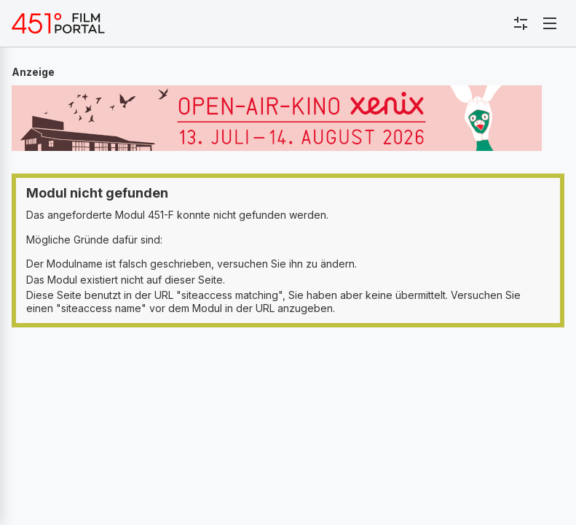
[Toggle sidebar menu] (520, 23)
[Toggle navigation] (549, 23)
